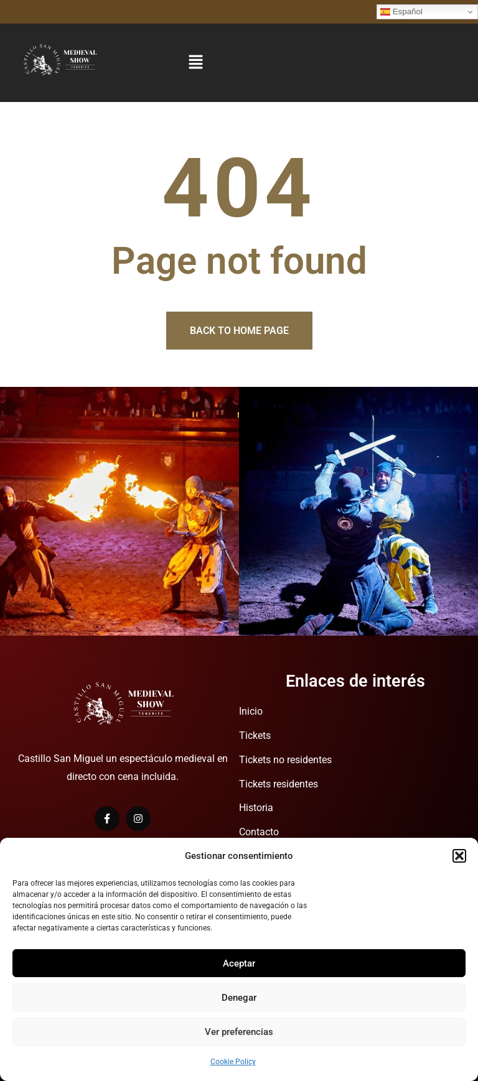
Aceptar (239, 963)
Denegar (239, 997)
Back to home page (239, 330)
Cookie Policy (233, 1061)
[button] (459, 856)
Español (401, 12)
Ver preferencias (239, 1031)
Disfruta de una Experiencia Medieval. (83, 11)
